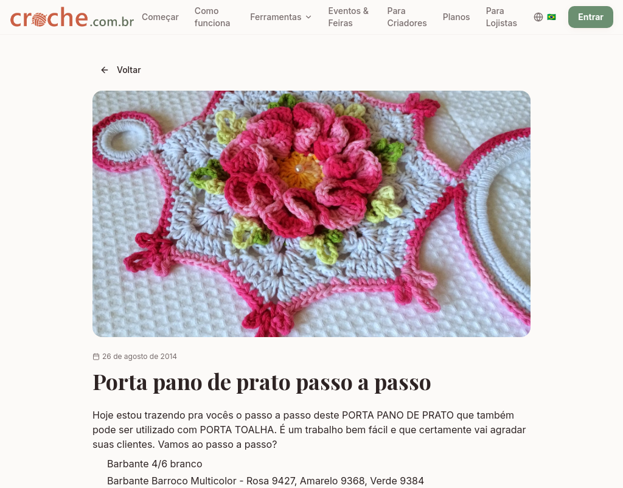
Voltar (120, 69)
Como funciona (213, 16)
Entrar (591, 17)
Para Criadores (406, 16)
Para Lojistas (501, 16)
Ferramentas (281, 17)
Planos (456, 17)
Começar (160, 17)
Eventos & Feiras (349, 16)
